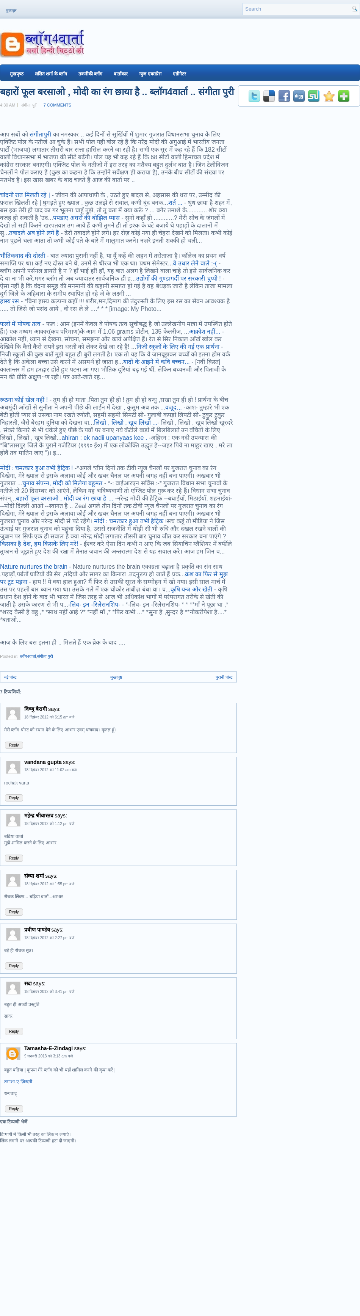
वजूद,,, (173, 407)
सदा (28, 983)
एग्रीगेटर (179, 74)
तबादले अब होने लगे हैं (34, 233)
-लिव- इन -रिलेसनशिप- (94, 604)
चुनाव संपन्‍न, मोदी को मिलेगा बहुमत (62, 483)
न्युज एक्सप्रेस (150, 74)
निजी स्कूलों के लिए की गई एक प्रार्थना (177, 347)
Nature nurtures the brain (33, 566)
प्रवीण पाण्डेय (37, 930)
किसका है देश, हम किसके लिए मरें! (39, 544)
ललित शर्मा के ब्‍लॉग (51, 74)
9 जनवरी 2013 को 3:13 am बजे (48, 1056)
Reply (14, 745)
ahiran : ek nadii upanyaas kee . (104, 437)
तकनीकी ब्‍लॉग (90, 74)
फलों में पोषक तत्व (20, 324)
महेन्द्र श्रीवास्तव (38, 816)
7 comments (57, 105)
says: (54, 709)
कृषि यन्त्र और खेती (191, 589)
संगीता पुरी (45, 656)
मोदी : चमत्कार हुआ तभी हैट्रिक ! (36, 468)
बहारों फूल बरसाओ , (39, 498)
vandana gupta (43, 762)
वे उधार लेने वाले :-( (195, 263)
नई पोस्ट (10, 677)
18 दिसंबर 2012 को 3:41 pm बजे (49, 992)
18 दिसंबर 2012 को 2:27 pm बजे (49, 938)
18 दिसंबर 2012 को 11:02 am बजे (50, 770)
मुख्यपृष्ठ (116, 677)
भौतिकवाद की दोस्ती (22, 256)
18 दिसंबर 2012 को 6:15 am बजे (49, 717)
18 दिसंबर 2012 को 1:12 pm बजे (49, 824)
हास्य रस (9, 301)
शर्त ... (175, 202)
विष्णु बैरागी (35, 709)
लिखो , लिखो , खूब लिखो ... (125, 422)
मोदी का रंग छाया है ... (89, 498)
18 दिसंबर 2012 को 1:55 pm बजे (49, 884)
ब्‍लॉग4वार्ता (28, 656)
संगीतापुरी (41, 134)
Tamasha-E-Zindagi (48, 1048)
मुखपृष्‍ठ (16, 74)
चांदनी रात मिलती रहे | (25, 195)
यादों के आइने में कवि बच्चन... (156, 362)
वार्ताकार (121, 74)
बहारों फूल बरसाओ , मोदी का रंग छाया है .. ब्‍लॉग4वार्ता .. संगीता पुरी (117, 91)
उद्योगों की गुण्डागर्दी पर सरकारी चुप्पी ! (178, 278)
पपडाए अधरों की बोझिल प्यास (86, 218)
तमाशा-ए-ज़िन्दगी (18, 1081)
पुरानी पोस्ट (224, 677)
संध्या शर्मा (34, 876)
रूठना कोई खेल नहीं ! (24, 400)
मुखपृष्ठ (11, 10)
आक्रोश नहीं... (205, 331)
